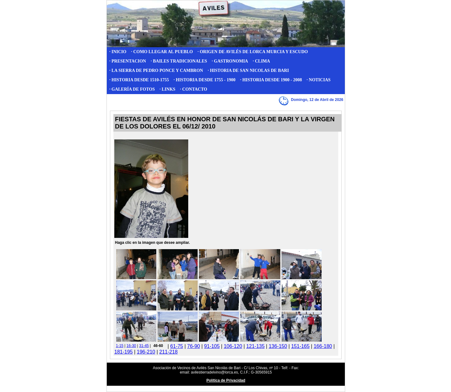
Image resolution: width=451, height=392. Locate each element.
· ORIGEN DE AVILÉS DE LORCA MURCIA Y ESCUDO (253, 51)
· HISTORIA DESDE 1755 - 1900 (204, 80)
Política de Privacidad (225, 380)
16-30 (131, 346)
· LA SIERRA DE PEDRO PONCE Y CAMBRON (156, 70)
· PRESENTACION (127, 61)
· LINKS (167, 89)
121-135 (255, 346)
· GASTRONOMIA (230, 61)
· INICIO (117, 51)
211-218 (168, 351)
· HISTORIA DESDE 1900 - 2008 (271, 80)
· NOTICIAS (318, 80)
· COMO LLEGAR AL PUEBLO (162, 51)
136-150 (278, 346)
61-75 (176, 346)
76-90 (193, 346)
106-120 (233, 346)
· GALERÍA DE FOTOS (132, 89)
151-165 (300, 346)
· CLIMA (261, 61)
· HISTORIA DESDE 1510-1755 (139, 80)
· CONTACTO (193, 89)
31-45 (144, 346)
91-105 (212, 346)
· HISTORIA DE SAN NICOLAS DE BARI (248, 70)
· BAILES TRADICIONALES (179, 61)
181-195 (123, 351)
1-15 (119, 346)
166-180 (323, 346)
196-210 (146, 351)
